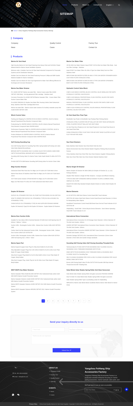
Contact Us (98, 5)
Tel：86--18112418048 (19, 373)
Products (74, 5)
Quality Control (55, 43)
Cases (52, 47)
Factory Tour (93, 43)
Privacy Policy (33, 404)
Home (64, 5)
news (13, 47)
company (14, 43)
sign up (116, 390)
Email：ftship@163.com (20, 376)
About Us (85, 5)
